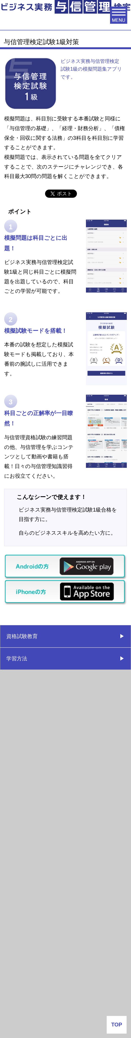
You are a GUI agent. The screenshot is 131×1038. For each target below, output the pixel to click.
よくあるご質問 (25, 820)
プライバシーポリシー (66, 1022)
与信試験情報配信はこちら (38, 842)
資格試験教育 (22, 636)
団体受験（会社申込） (31, 755)
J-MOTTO (64, 950)
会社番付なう (31, 898)
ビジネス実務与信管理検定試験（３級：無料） (42, 682)
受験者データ (22, 775)
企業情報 (65, 986)
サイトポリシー (65, 1004)
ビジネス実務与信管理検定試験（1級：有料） (42, 733)
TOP (116, 1024)
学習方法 (16, 658)
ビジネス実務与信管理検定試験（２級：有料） (42, 707)
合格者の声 (19, 798)
